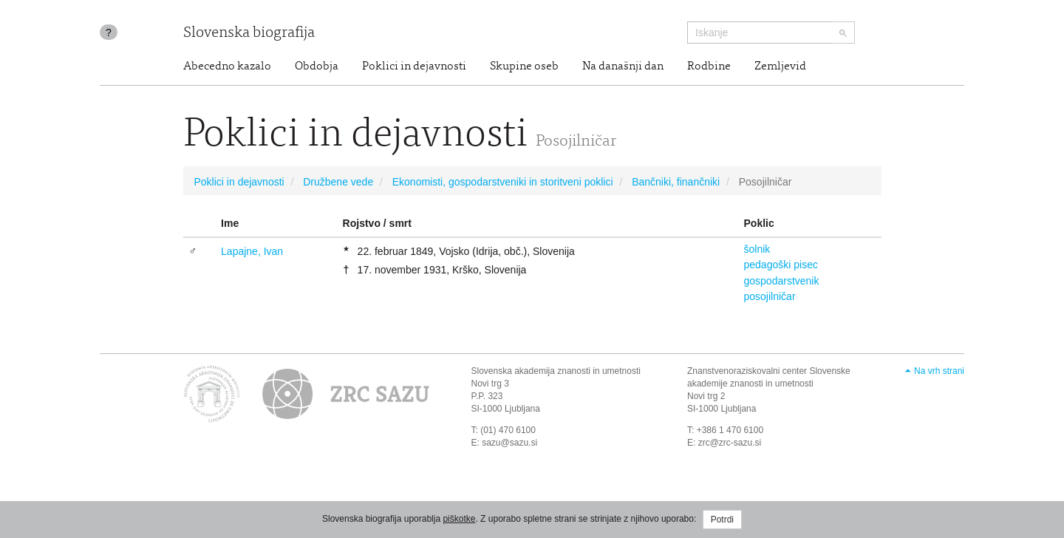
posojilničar (770, 296)
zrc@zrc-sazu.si (730, 442)
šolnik (757, 249)
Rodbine (709, 66)
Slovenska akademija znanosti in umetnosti (556, 371)
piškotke (459, 519)
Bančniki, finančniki (676, 182)
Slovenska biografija (249, 33)
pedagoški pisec (781, 264)
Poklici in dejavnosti (414, 66)
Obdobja (316, 66)
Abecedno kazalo (227, 66)
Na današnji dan (623, 66)
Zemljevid (780, 66)
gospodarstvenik (781, 281)
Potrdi (722, 519)
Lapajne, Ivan (252, 251)
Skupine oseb (524, 66)
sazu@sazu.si (509, 442)
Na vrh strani (939, 371)
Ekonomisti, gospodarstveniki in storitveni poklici (502, 182)
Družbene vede (338, 182)
